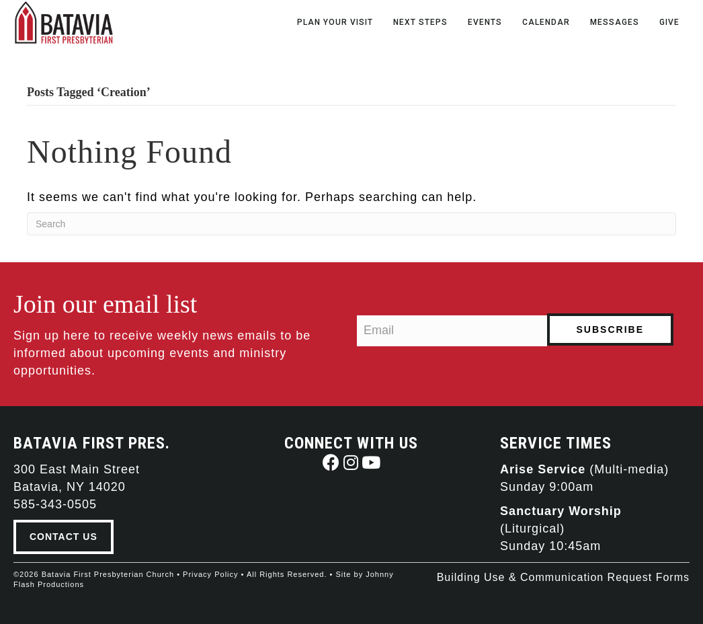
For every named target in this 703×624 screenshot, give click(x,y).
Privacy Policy (210, 574)
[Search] (351, 223)
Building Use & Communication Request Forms (563, 577)
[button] (331, 462)
